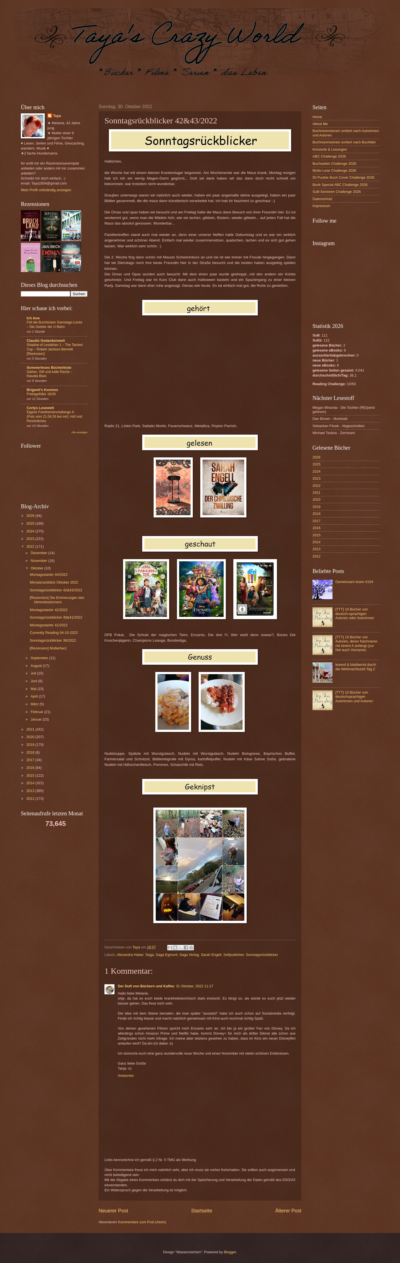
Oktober (37, 568)
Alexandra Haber (130, 955)
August (37, 666)
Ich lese (33, 318)
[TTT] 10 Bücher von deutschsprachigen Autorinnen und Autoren (354, 696)
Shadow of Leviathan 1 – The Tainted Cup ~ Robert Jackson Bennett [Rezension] (54, 349)
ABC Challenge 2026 (329, 156)
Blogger (230, 1252)
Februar (37, 712)
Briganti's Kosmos (42, 390)
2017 (30, 760)
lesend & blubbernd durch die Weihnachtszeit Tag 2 (355, 666)
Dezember (39, 553)
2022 (30, 546)
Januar (36, 719)
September (40, 658)
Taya (57, 116)
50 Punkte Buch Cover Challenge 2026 (343, 177)
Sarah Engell (211, 955)
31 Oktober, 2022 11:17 (194, 986)
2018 (30, 752)
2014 (30, 783)
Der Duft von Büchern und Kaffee (146, 986)
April (35, 696)
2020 (30, 737)
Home (317, 117)
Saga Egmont (167, 955)
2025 (30, 523)
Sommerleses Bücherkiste (49, 367)
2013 (30, 791)
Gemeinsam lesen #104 (354, 582)
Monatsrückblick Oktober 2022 (54, 582)
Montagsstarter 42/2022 (49, 610)
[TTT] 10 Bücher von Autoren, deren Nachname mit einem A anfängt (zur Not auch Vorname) (356, 643)
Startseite (201, 1211)
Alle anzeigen (79, 432)
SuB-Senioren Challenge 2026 (336, 192)
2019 (30, 745)
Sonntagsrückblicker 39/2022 (53, 640)
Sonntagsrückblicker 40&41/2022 (56, 617)
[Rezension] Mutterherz (48, 648)
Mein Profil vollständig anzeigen (46, 190)
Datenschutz (322, 199)
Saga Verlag (189, 955)
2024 (30, 531)
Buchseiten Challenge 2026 (334, 163)
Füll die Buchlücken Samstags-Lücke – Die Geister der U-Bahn (54, 324)
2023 (30, 539)
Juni (34, 681)
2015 (30, 775)
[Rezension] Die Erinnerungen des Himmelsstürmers (57, 600)
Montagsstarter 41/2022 (49, 625)
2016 (30, 768)
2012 (30, 798)
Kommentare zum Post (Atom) (142, 1222)
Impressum (321, 206)
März (35, 704)
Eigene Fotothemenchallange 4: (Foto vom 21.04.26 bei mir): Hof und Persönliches (54, 416)
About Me (320, 124)
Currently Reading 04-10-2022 (54, 633)
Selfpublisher (233, 955)
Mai (34, 689)
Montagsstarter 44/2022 (49, 574)
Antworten (126, 1075)
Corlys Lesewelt (40, 408)
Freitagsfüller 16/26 (41, 394)
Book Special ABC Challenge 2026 (340, 185)
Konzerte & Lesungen (329, 149)
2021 (30, 729)
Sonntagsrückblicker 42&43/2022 (56, 590)
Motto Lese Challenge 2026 (334, 170)
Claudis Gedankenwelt (46, 340)
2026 (30, 516)
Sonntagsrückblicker (262, 955)
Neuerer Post (113, 1211)
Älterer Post (288, 1211)
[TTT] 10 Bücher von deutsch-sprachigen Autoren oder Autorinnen (354, 613)
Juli (34, 673)
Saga (149, 955)
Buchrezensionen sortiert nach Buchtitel (344, 142)
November (39, 561)
